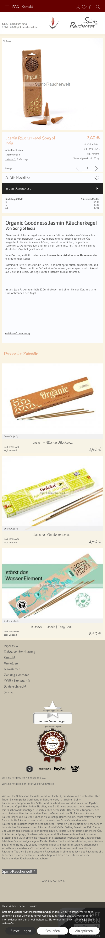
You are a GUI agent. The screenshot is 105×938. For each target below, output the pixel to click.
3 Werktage (16, 159)
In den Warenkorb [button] (18, 188)
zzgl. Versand (10, 450)
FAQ (15, 7)
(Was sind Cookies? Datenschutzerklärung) (26, 912)
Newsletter (12, 669)
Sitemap (9, 692)
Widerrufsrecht (15, 686)
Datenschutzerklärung (19, 652)
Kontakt (27, 7)
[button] (7, 6)
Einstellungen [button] (21, 931)
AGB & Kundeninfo (17, 681)
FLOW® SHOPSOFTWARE (53, 880)
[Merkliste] (84, 6)
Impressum (11, 646)
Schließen (52, 931)
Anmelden (77, 7)
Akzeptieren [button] (84, 931)
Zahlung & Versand (17, 675)
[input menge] (87, 168)
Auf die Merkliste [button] (17, 178)
